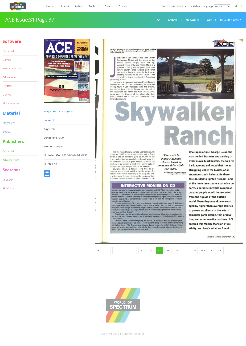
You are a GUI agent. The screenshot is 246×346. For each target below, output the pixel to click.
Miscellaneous (11, 103)
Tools (91, 6)
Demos (7, 94)
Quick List (8, 51)
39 (176, 250)
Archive (79, 6)
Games (7, 59)
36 (150, 250)
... (133, 250)
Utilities (7, 86)
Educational (9, 77)
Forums (108, 6)
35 (142, 250)
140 (203, 250)
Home (50, 6)
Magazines (192, 20)
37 (159, 250)
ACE (209, 20)
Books (6, 131)
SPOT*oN (8, 188)
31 (50, 120)
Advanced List (11, 160)
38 (168, 250)
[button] (242, 6)
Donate (123, 6)
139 (194, 250)
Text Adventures (13, 68)
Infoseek (64, 6)
